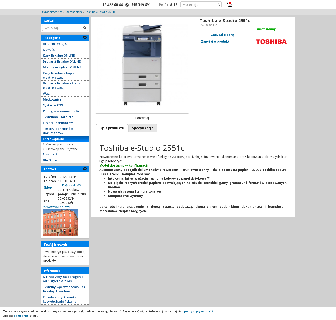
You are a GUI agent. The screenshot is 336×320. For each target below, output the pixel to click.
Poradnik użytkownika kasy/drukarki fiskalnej (60, 299)
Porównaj (142, 118)
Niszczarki (51, 154)
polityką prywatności (198, 311)
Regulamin (21, 315)
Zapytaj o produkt (215, 41)
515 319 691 (141, 4)
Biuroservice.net (51, 12)
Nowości (49, 50)
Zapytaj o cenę (222, 35)
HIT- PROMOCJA (55, 44)
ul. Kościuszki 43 (69, 185)
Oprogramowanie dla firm (62, 111)
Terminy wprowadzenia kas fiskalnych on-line (64, 289)
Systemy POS (53, 105)
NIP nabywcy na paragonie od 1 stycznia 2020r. (63, 279)
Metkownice (52, 99)
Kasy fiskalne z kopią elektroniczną (58, 75)
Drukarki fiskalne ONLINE (62, 61)
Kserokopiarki (73, 12)
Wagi (47, 93)
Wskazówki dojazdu (57, 207)
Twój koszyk (55, 244)
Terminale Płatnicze (58, 117)
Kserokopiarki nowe (59, 144)
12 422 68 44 (112, 4)
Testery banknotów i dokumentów (59, 131)
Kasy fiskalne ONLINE (59, 55)
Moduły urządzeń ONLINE (62, 67)
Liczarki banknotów (58, 123)
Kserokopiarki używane (62, 149)
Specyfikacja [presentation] (142, 128)
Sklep (47, 187)
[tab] (112, 128)
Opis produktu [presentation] (112, 128)
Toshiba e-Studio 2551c (100, 12)
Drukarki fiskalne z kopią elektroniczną (61, 85)
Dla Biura (50, 160)
